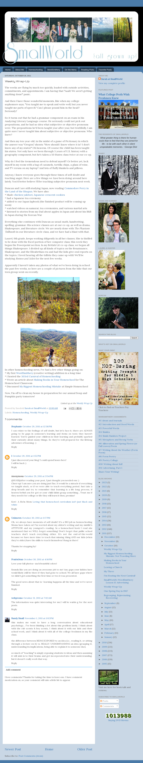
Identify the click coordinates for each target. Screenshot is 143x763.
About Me (19, 70)
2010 (104, 642)
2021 (104, 490)
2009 (105, 646)
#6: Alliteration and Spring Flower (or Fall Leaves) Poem (117, 444)
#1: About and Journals (110, 420)
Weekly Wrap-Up (39, 412)
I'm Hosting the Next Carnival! (119, 575)
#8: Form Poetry (107, 456)
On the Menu (70, 70)
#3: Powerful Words (108, 428)
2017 (104, 507)
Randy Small (17, 618)
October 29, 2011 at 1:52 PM (27, 456)
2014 (104, 520)
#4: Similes (104, 432)
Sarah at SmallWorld (111, 79)
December (110, 537)
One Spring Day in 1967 (116, 591)
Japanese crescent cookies (49, 194)
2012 (104, 529)
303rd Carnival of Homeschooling (41, 376)
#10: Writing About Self (110, 464)
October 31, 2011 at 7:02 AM (37, 598)
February (109, 633)
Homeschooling (35, 70)
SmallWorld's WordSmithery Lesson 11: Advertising (118, 581)
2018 (104, 503)
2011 (104, 533)
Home (8, 70)
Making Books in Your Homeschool (54, 379)
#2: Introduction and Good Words (116, 424)
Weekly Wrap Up (84, 403)
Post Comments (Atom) (31, 756)
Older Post (84, 749)
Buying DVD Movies (118, 720)
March (108, 628)
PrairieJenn (17, 559)
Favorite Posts (105, 70)
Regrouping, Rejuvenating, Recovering (117, 596)
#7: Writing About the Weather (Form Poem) (118, 451)
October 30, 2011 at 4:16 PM (38, 559)
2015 (104, 516)
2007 (105, 655)
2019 (104, 499)
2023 (104, 482)
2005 (105, 663)
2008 (105, 651)
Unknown (16, 518)
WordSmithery (53, 70)
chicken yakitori (23, 194)
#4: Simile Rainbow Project (112, 436)
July (106, 611)
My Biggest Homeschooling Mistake (40, 386)
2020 (105, 495)
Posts (104, 701)
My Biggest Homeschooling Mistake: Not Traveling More (120, 554)
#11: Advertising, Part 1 (110, 468)
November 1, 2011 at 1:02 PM (39, 618)
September (110, 603)
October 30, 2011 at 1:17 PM (36, 518)
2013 (104, 524)
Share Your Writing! (108, 471)
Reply (14, 447)
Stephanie (16, 426)
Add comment (13, 669)
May (106, 620)
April (107, 624)
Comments (107, 706)
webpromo (17, 598)
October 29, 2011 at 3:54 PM (38, 476)
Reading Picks (87, 70)
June (107, 615)
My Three (109, 571)
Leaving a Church (113, 567)
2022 (104, 486)
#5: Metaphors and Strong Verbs (115, 439)
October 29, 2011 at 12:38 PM (37, 426)
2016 (104, 512)
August (108, 607)
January (108, 637)
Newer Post (13, 749)
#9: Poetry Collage (108, 460)
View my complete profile (111, 83)
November (110, 541)
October (109, 545)
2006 (105, 659)
